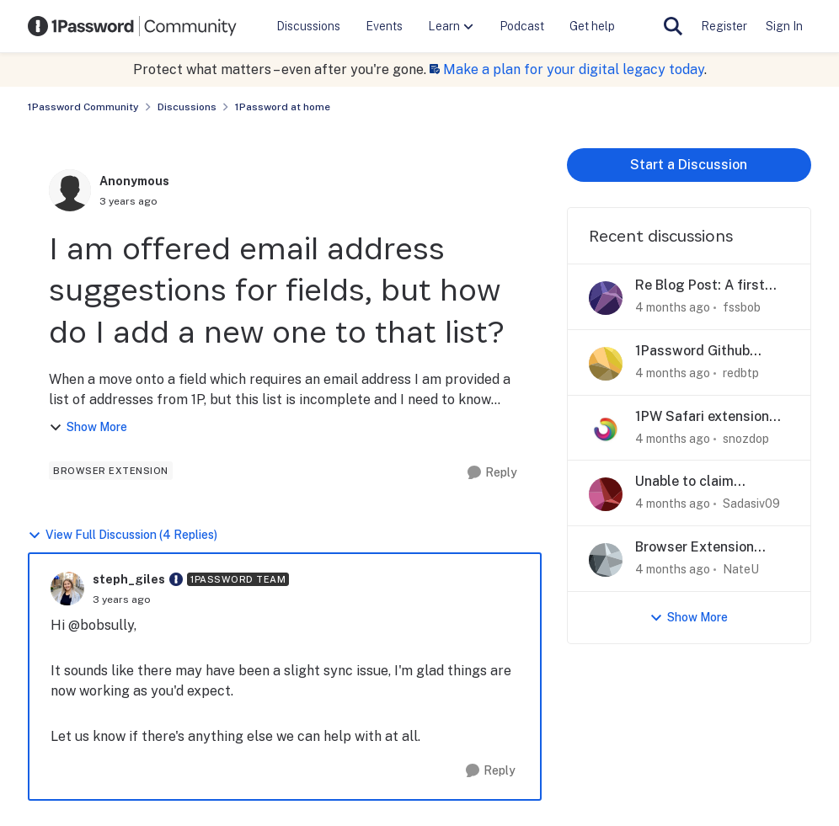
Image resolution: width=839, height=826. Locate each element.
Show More (88, 427)
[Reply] (492, 472)
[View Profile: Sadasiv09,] (606, 494)
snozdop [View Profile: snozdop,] (746, 438)
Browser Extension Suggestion (694, 548)
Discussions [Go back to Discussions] (187, 107)
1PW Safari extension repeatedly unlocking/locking (702, 417)
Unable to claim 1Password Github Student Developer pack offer (711, 482)
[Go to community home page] (132, 26)
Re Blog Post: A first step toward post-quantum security (700, 286)
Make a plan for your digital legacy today (573, 69)
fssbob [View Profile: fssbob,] (742, 307)
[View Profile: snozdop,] (606, 429)
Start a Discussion (688, 165)
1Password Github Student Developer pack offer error (711, 351)
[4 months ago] (672, 308)
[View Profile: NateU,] (606, 560)
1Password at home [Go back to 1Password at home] (282, 107)
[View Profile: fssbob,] (606, 298)
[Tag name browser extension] (111, 470)
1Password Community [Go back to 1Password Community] (83, 107)
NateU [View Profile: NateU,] (741, 569)
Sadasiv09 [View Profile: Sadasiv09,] (751, 503)
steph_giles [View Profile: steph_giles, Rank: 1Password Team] (129, 579)
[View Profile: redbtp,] (606, 364)
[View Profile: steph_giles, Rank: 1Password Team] (67, 588)
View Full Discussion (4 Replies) (122, 535)
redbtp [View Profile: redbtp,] (741, 373)
